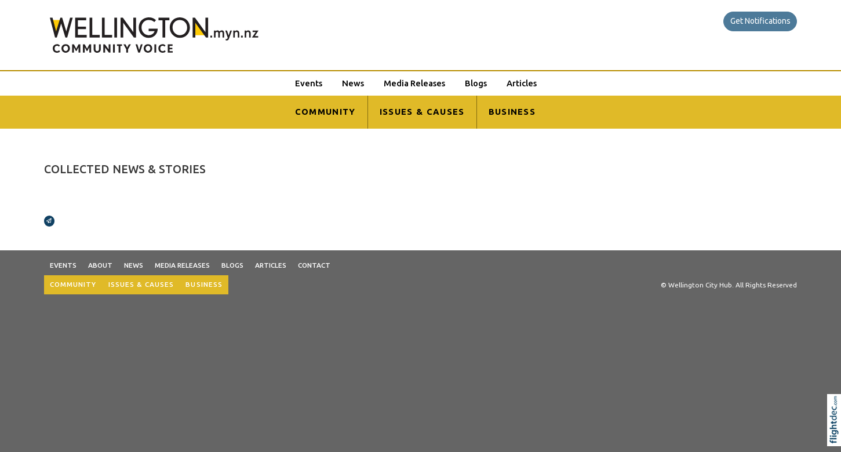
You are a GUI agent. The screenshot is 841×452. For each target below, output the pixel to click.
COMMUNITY (325, 111)
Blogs (476, 83)
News (353, 83)
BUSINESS (512, 111)
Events (308, 83)
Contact (314, 265)
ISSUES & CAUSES (422, 111)
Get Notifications (760, 20)
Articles (522, 83)
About (100, 265)
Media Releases (414, 83)
